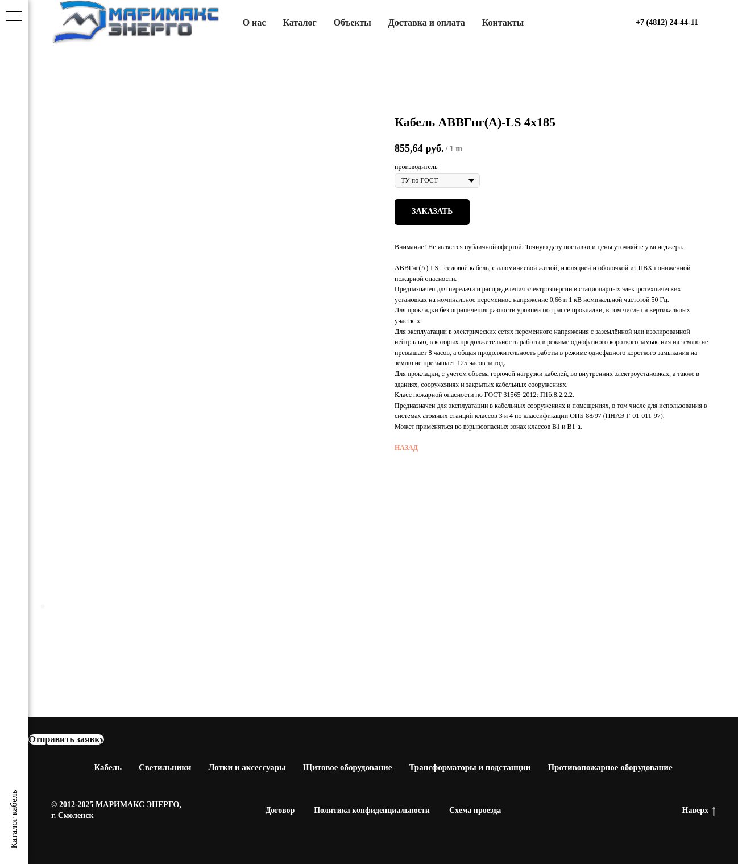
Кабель (108, 767)
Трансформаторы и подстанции (469, 767)
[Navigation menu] (14, 17)
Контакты (503, 22)
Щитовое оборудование (347, 767)
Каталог (299, 22)
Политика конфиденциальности (372, 810)
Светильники (165, 767)
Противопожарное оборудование (610, 767)
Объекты (352, 22)
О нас (254, 22)
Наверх (698, 811)
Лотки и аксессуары (246, 767)
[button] (66, 739)
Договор (280, 810)
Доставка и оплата (426, 22)
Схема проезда (475, 810)
